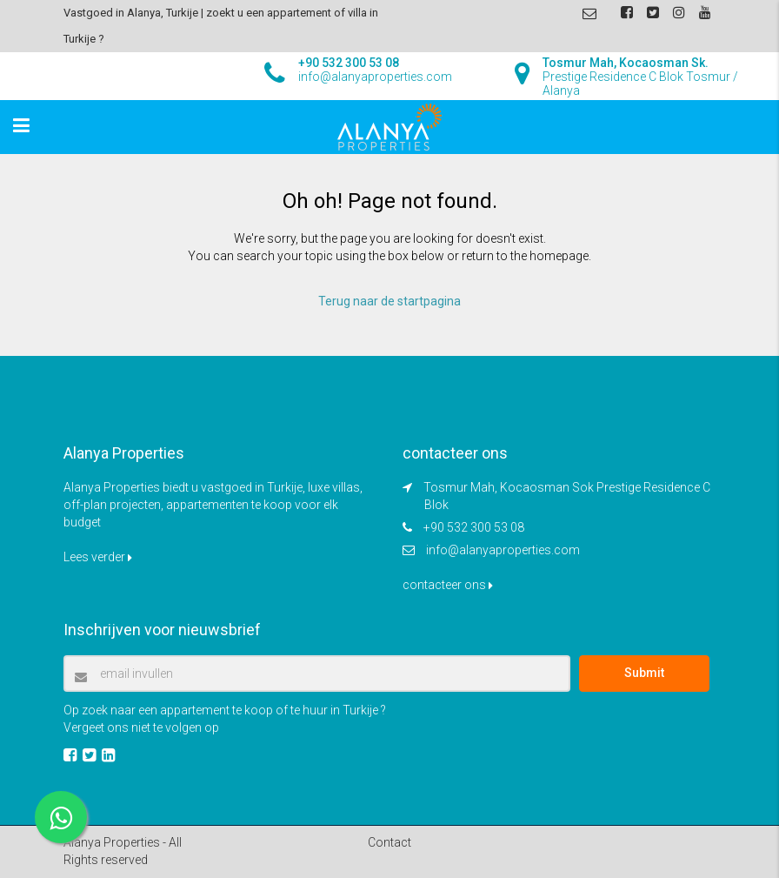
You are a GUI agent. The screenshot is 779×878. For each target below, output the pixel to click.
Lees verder (97, 557)
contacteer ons (448, 585)
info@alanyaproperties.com (503, 550)
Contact (389, 842)
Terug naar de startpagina (389, 301)
